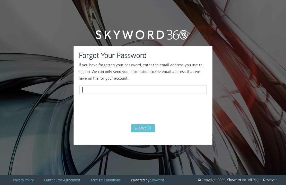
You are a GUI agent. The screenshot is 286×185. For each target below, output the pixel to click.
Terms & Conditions (106, 180)
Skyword (157, 180)
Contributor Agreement (62, 180)
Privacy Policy (23, 180)
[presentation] (143, 111)
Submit (143, 128)
